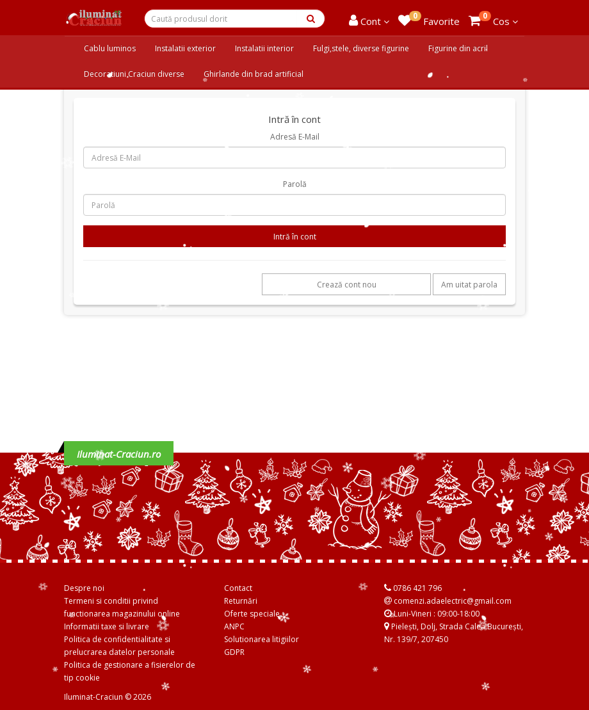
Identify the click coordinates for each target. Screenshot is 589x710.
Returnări (240, 600)
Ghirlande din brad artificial (253, 74)
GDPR (234, 652)
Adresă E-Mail (294, 136)
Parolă (295, 184)
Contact (238, 588)
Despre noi (84, 588)
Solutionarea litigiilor (261, 639)
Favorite (429, 19)
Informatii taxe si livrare (106, 626)
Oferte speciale (252, 613)
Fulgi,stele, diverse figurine (361, 48)
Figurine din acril (458, 48)
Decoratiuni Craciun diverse (134, 74)
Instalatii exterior (185, 48)
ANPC (234, 626)
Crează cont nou (346, 284)
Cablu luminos (110, 48)
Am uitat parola (469, 284)
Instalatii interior (264, 48)
